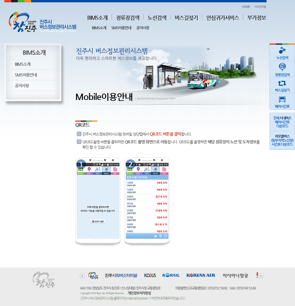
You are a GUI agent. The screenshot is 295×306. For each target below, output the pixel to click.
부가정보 (256, 17)
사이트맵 (260, 6)
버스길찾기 (186, 17)
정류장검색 (127, 17)
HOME (246, 6)
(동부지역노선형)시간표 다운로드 (282, 140)
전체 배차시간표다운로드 (282, 122)
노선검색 (157, 17)
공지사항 (142, 28)
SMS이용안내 (121, 28)
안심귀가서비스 (222, 17)
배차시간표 (282, 101)
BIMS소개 (97, 17)
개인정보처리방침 (139, 293)
